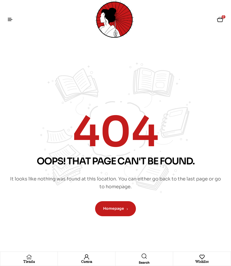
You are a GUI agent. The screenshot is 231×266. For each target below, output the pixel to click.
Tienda (29, 262)
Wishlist (202, 262)
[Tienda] (29, 257)
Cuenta (86, 262)
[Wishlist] (202, 257)
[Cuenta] (86, 257)
